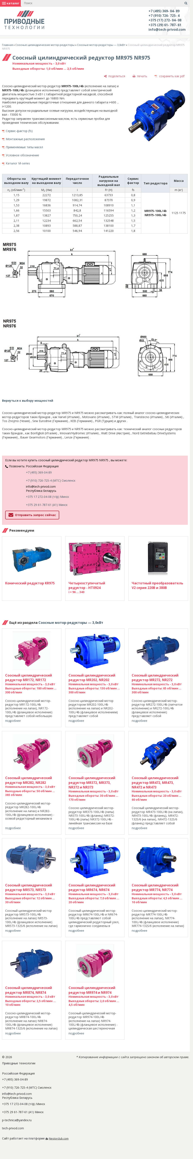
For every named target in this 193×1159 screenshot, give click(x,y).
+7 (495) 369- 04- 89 (164, 11)
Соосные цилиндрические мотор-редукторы (45, 45)
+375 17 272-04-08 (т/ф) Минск (47, 497)
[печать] (139, 76)
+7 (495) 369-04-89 (39, 472)
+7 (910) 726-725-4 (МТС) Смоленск (50, 480)
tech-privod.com (13, 1128)
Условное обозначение (22, 155)
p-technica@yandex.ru (17, 1120)
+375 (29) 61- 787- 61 (165, 25)
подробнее (13, 721)
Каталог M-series (18, 163)
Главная (7, 45)
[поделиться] (114, 76)
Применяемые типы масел (24, 147)
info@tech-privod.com (167, 29)
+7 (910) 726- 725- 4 (164, 15)
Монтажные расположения (25, 139)
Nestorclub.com (59, 1138)
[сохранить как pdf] (169, 76)
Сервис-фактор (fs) (19, 131)
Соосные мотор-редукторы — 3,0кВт (101, 45)
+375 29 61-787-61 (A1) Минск (47, 505)
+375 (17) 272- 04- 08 (165, 20)
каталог (10, 3)
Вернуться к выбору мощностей (27, 401)
